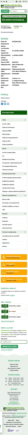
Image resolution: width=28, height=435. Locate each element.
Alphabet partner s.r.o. (20, 413)
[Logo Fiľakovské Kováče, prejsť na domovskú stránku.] (14, 6)
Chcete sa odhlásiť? (7, 349)
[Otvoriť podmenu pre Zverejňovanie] (25, 116)
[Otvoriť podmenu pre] (25, 120)
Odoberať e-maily (10, 346)
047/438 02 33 (14, 402)
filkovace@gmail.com (14, 403)
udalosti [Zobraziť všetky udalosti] (12, 295)
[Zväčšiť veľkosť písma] (20, 1)
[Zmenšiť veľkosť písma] (18, 1)
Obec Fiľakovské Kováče (19, 416)
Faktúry (16, 27)
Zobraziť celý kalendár (7, 321)
